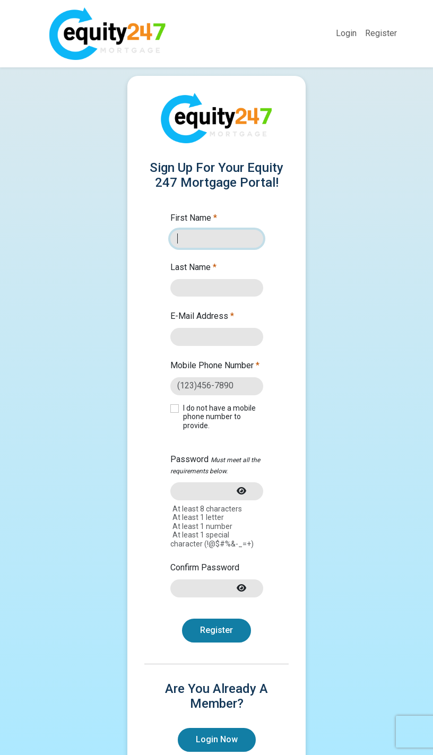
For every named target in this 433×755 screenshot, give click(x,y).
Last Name (193, 267)
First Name (193, 218)
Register (381, 33)
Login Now (217, 739)
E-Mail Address (202, 316)
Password (215, 464)
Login (346, 33)
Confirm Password (204, 567)
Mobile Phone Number (214, 365)
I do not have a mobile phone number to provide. (219, 417)
